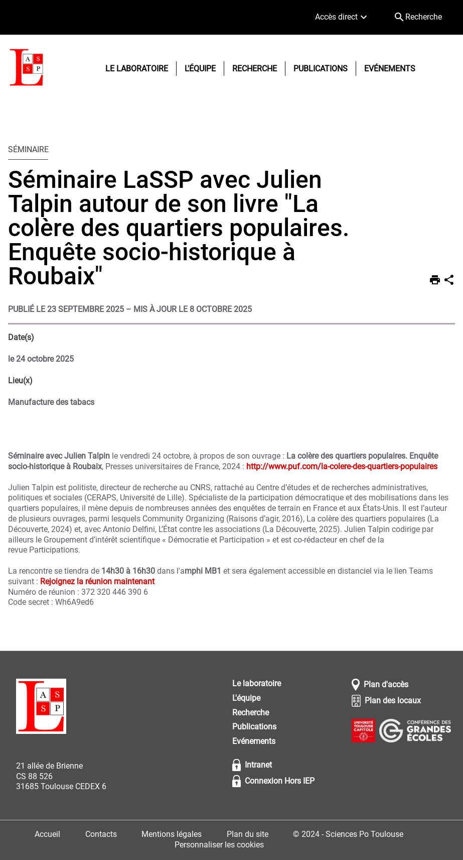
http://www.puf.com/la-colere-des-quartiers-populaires (341, 466)
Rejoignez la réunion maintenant (97, 581)
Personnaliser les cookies (219, 844)
